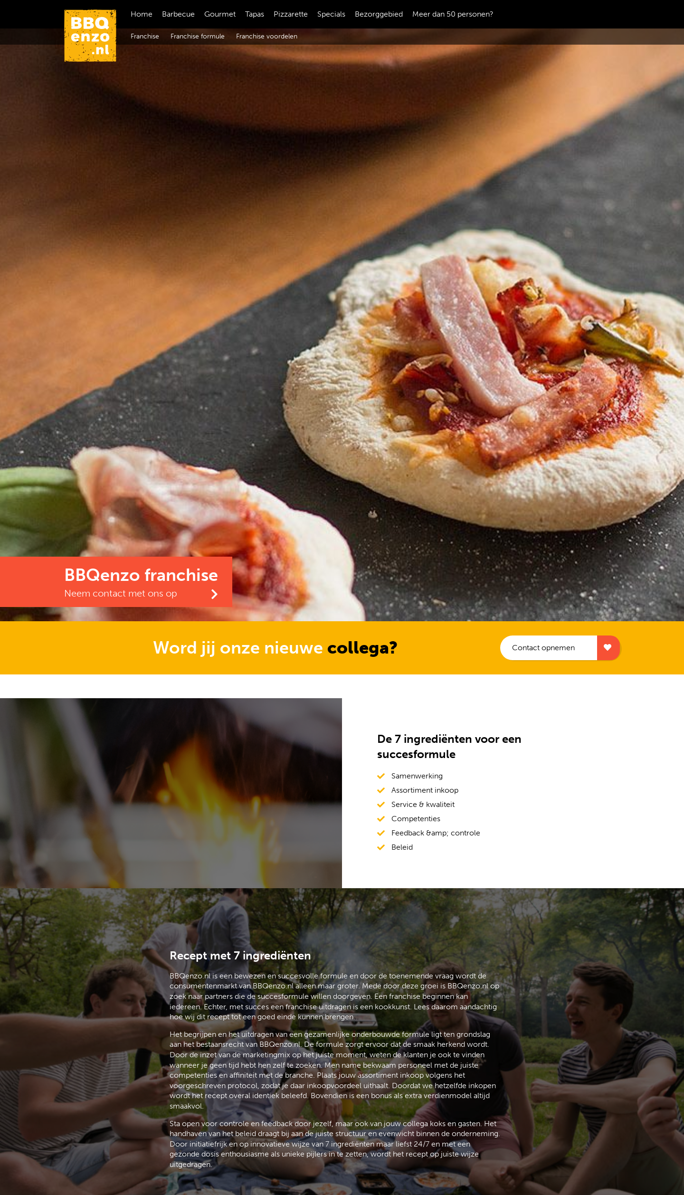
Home (141, 14)
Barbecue (178, 14)
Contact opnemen (543, 647)
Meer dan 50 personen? (453, 14)
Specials (331, 14)
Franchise (145, 36)
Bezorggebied (379, 14)
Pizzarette (291, 14)
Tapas (254, 14)
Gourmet (220, 14)
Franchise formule (198, 36)
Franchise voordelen (266, 36)
